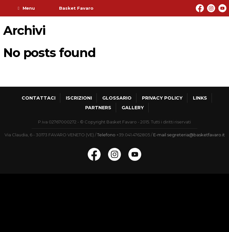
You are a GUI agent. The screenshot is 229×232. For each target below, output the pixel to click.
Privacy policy (162, 98)
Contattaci (38, 98)
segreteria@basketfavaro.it (196, 134)
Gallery (133, 108)
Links (200, 98)
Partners (98, 108)
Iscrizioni (79, 98)
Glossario (117, 98)
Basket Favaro (76, 8)
